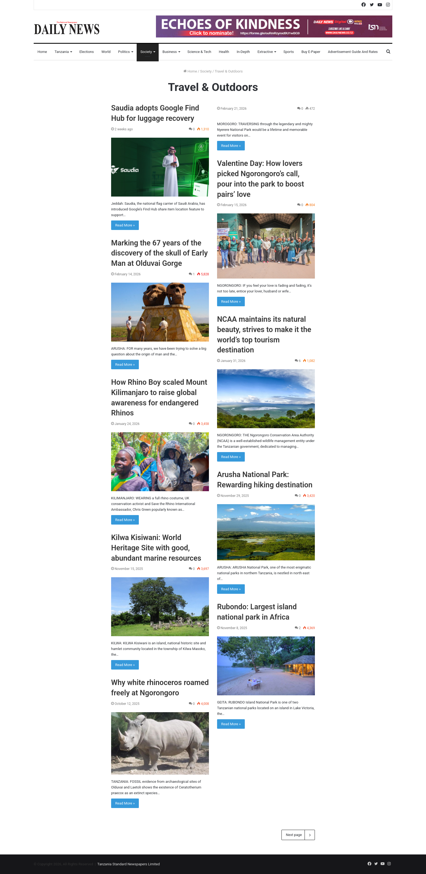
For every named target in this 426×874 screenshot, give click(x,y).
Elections (86, 52)
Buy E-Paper (310, 52)
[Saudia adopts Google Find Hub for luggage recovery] (160, 167)
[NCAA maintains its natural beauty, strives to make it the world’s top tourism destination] (266, 398)
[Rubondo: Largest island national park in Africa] (266, 665)
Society (146, 52)
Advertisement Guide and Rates (353, 52)
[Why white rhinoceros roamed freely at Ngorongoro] (160, 743)
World (106, 52)
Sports (288, 52)
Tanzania (62, 52)
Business (169, 52)
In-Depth (243, 52)
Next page (298, 835)
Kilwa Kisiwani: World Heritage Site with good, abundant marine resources (156, 548)
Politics (124, 52)
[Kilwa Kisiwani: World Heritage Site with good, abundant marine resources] (160, 606)
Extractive (265, 52)
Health (224, 52)
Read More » (125, 225)
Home (42, 52)
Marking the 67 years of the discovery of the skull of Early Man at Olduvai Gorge (159, 253)
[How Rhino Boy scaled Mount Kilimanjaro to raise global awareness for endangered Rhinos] (160, 461)
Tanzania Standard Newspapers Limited (128, 864)
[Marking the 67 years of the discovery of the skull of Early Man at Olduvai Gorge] (160, 312)
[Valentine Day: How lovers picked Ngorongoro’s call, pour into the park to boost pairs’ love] (266, 246)
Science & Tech (199, 52)
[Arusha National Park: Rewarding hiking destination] (266, 532)
